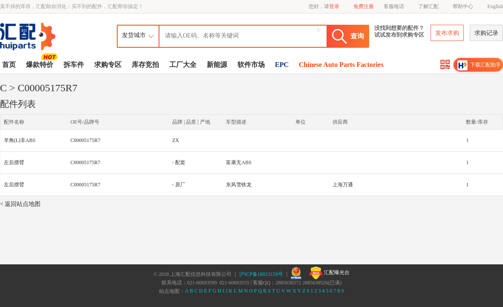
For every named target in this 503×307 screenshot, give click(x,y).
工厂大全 (183, 64)
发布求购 (447, 33)
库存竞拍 (145, 64)
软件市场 (251, 64)
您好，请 (324, 6)
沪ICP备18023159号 (261, 274)
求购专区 (107, 64)
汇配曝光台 (329, 272)
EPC (282, 64)
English (495, 6)
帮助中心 (463, 6)
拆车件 (74, 64)
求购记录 (486, 33)
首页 (9, 64)
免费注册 (363, 6)
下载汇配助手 (479, 65)
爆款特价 (40, 64)
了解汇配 (428, 6)
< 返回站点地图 (20, 204)
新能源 (217, 64)
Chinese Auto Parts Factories (341, 64)
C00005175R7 (85, 140)
